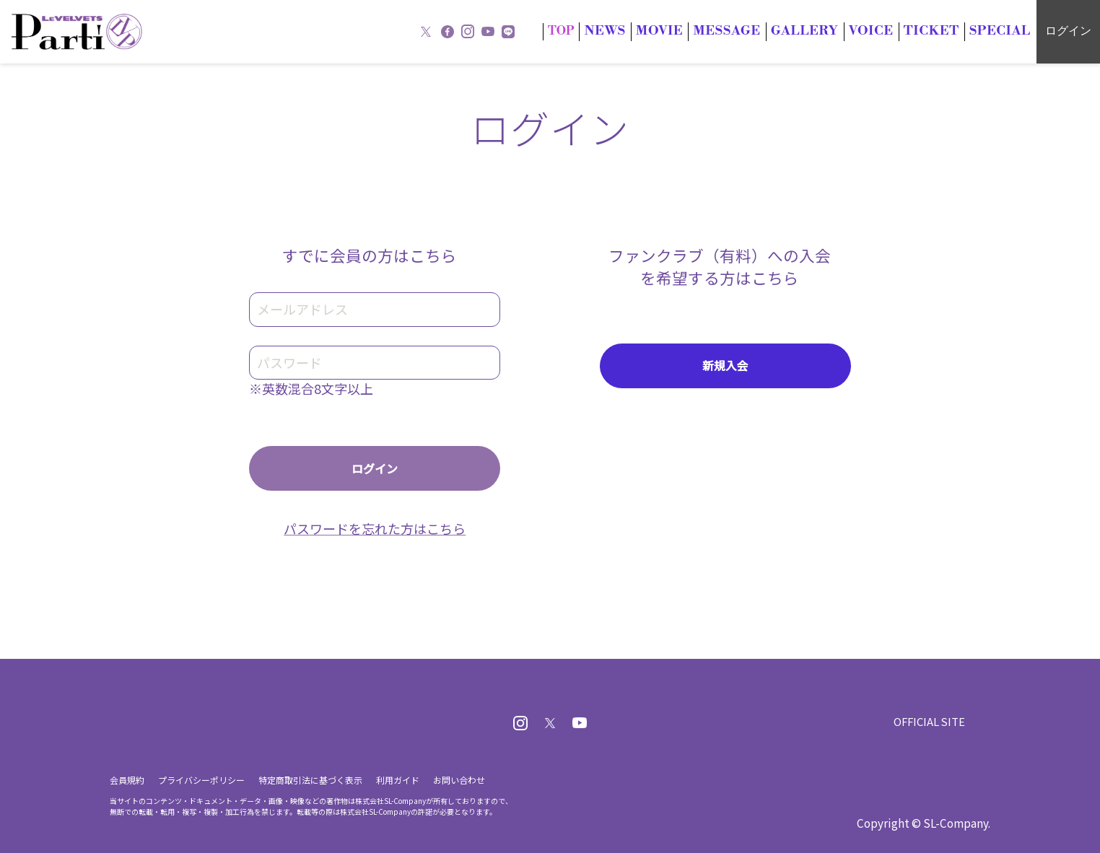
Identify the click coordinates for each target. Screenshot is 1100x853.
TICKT (945, 31)
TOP (616, 31)
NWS (657, 31)
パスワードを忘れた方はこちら (375, 528)
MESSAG (765, 31)
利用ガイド (397, 780)
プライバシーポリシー (201, 780)
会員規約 (127, 780)
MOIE (706, 31)
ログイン (1068, 31)
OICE (892, 31)
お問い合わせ (459, 780)
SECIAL (1005, 31)
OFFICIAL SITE (928, 721)
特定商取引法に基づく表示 (310, 780)
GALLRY (833, 31)
